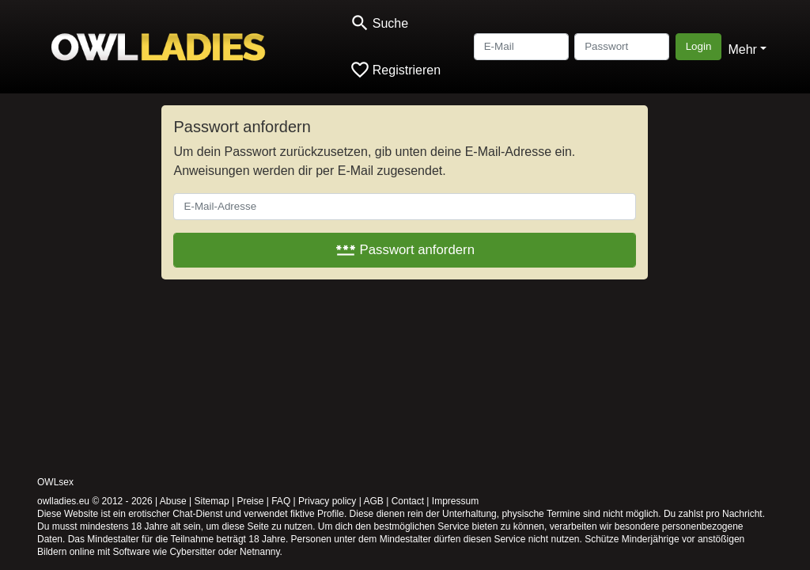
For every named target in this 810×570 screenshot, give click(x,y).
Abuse (173, 501)
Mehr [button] (742, 49)
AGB (374, 501)
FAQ (280, 501)
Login (699, 46)
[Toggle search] (378, 23)
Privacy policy (327, 501)
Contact (408, 501)
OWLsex (55, 482)
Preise (250, 501)
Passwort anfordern (405, 249)
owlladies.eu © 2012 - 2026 (95, 501)
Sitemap (212, 501)
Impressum (455, 501)
